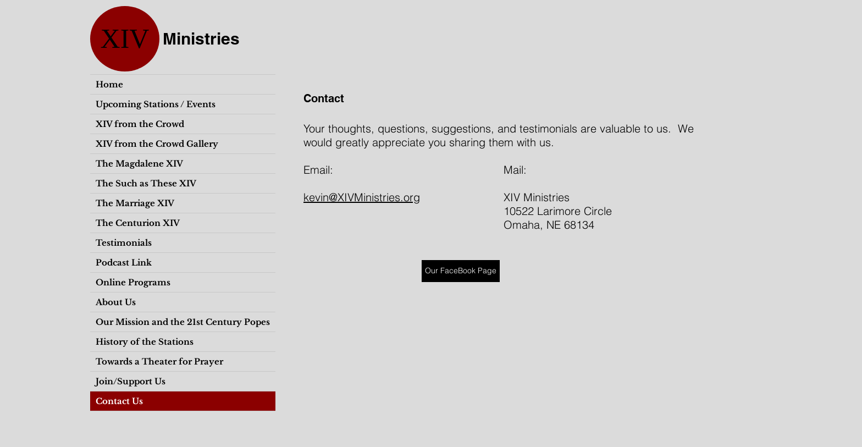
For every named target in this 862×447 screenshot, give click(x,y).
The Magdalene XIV (139, 163)
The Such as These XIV (146, 183)
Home (109, 84)
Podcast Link (124, 262)
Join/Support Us (130, 381)
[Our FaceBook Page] (461, 271)
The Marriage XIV (135, 203)
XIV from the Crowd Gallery (157, 144)
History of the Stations (145, 341)
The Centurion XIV (138, 223)
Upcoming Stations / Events (156, 104)
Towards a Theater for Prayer (159, 361)
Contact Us (119, 401)
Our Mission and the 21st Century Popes (183, 322)
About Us (116, 302)
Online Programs (133, 282)
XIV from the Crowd (140, 124)
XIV (125, 38)
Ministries (201, 38)
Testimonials (124, 243)
